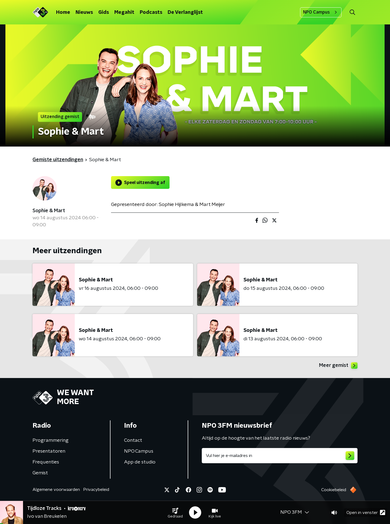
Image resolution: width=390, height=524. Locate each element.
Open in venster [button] (365, 512)
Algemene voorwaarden (56, 489)
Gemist (40, 473)
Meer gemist (338, 365)
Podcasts (151, 12)
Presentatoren (48, 451)
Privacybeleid (96, 489)
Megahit (124, 12)
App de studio (139, 462)
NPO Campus (321, 12)
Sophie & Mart (48, 210)
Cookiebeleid (333, 490)
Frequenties (45, 462)
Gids (103, 12)
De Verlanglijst (185, 12)
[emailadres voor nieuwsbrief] (280, 455)
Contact (133, 440)
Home (63, 12)
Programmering (50, 440)
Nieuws (84, 12)
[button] (175, 512)
